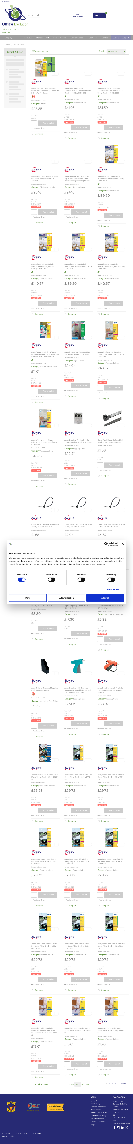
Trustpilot (6, 1)
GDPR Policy (95, 1104)
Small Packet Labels (48, 366)
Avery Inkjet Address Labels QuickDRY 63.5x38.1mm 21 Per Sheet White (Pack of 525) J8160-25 (44, 1031)
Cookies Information (98, 1107)
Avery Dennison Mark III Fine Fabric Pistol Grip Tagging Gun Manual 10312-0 (111, 690)
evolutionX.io (9, 1136)
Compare (37, 134)
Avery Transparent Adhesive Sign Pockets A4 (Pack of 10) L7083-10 (77, 353)
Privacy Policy (96, 1110)
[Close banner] (123, 544)
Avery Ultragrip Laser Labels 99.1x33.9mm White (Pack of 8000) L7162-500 (42, 266)
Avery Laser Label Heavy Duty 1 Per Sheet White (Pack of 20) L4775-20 (78, 777)
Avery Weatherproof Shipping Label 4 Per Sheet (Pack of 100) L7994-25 (44, 442)
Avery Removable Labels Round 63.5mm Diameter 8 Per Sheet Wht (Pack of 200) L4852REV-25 (45, 354)
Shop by (8, 37)
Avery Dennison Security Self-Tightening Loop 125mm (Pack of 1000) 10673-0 (77, 605)
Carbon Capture (78, 37)
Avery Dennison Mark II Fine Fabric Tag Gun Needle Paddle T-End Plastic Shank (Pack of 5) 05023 (77, 178)
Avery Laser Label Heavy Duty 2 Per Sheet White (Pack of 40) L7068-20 (111, 946)
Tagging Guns (79, 187)
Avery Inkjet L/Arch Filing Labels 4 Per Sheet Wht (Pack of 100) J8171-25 (44, 178)
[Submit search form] (38, 15)
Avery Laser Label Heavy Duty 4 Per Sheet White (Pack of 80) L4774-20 (111, 777)
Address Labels (79, 102)
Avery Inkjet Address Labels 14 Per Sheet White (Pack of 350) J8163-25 (77, 1030)
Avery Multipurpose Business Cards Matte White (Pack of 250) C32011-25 (45, 777)
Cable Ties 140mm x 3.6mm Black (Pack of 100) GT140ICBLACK (110, 441)
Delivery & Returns (97, 1119)
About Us (28, 37)
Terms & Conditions (98, 1121)
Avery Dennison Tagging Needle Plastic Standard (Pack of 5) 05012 (78, 441)
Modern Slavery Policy (99, 1113)
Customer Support (121, 37)
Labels (43, 103)
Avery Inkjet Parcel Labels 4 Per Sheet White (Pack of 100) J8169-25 (111, 1030)
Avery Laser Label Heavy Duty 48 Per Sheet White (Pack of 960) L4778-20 (44, 946)
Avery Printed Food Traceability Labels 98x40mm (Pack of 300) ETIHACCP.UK (110, 605)
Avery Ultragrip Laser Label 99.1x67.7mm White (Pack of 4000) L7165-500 (111, 266)
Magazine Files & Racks (49, 701)
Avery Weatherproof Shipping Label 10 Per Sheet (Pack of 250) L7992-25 (111, 354)
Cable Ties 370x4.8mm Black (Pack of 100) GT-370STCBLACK (45, 604)
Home (7, 44)
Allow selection (66, 598)
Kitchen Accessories (114, 614)
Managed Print (42, 37)
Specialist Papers (47, 785)
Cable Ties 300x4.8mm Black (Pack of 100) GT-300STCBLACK (111, 525)
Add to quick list (37, 128)
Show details (113, 589)
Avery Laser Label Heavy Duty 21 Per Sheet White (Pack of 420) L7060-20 (76, 946)
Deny (27, 598)
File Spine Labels (47, 187)
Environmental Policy (98, 1116)
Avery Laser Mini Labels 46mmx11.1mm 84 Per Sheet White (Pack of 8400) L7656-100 (77, 90)
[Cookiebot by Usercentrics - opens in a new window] (106, 544)
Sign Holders (78, 360)
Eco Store (93, 37)
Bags (75, 614)
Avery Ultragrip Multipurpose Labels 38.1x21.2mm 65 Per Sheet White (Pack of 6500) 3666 (110, 90)
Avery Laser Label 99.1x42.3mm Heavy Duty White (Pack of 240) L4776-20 (76, 861)
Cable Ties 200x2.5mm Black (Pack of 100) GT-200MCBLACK (45, 525)
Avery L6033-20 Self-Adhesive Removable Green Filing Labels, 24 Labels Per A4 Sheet (45, 90)
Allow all (105, 598)
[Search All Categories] (33, 15)
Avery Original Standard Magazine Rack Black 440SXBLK (44, 689)
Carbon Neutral (59, 37)
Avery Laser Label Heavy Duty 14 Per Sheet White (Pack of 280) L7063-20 (43, 861)
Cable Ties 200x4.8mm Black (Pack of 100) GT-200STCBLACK (78, 525)
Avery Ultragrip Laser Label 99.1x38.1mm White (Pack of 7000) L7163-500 (78, 266)
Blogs (93, 1125)
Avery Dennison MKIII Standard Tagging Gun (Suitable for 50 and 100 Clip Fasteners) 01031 (77, 690)
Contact (105, 37)
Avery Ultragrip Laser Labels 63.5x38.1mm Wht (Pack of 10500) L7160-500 (111, 178)
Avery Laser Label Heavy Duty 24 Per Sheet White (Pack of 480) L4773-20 (110, 861)
